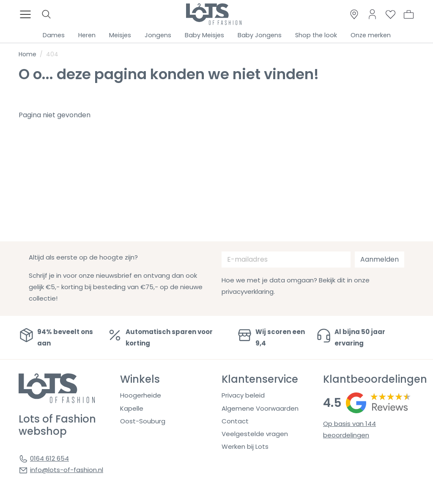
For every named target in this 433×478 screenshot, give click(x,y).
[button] (408, 14)
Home (27, 54)
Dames (54, 35)
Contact (235, 421)
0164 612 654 (49, 458)
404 (52, 54)
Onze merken (371, 35)
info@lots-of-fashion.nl (66, 469)
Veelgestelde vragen (255, 433)
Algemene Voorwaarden (260, 408)
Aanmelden (379, 259)
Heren (87, 35)
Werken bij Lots (245, 446)
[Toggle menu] (28, 14)
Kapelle (131, 408)
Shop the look (316, 35)
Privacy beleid (243, 395)
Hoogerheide (140, 395)
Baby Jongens (260, 35)
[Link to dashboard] (372, 14)
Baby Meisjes (204, 35)
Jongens (158, 35)
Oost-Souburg (142, 421)
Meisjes (120, 35)
